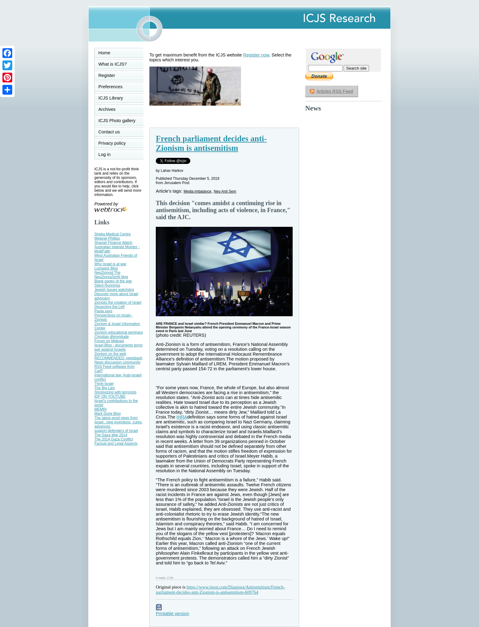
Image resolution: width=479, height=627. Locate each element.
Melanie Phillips (107, 238)
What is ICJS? (112, 64)
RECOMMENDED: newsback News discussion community (118, 360)
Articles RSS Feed (334, 91)
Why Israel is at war (110, 264)
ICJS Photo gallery (116, 120)
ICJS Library (110, 98)
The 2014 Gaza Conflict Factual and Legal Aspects (115, 441)
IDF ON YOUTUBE (110, 396)
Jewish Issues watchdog (114, 290)
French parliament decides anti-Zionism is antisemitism (211, 143)
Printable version (172, 611)
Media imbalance (197, 191)
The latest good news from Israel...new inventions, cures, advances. (118, 422)
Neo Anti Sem (225, 191)
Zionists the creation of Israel (117, 302)
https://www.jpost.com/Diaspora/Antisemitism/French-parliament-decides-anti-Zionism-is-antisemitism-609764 (220, 590)
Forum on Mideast (109, 341)
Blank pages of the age (113, 281)
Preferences (110, 86)
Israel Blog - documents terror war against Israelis (118, 347)
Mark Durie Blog (107, 413)
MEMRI (100, 409)
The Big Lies (104, 388)
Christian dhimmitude (111, 337)
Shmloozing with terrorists (115, 392)
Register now (256, 55)
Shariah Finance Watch (113, 243)
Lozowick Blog (106, 268)
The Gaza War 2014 (110, 435)
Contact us (109, 131)
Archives (106, 109)
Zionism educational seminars (118, 332)
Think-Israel (104, 384)
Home (104, 52)
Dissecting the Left (109, 307)
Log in (108, 154)
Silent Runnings (107, 285)
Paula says (103, 311)
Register (106, 75)
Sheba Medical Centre (112, 234)
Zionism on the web (110, 354)
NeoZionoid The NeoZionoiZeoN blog (111, 274)
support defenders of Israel (116, 431)
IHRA (182, 417)
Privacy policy (112, 143)
